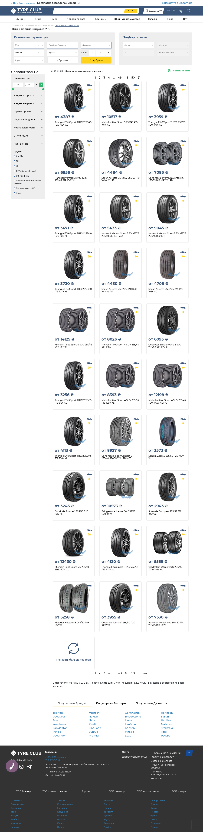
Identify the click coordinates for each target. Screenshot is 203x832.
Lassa (128, 720)
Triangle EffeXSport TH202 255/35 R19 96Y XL (73, 401)
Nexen (93, 720)
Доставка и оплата (161, 760)
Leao (128, 735)
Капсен (15, 827)
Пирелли (62, 815)
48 (120, 77)
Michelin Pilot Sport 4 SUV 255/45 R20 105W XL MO (167, 401)
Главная (14, 26)
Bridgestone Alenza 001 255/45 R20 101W (118, 512)
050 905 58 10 (52, 760)
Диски (38, 19)
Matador (166, 724)
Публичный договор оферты (163, 766)
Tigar (164, 731)
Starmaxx (167, 728)
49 (126, 77)
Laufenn (130, 724)
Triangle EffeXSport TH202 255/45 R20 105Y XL (73, 123)
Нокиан (108, 808)
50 (133, 77)
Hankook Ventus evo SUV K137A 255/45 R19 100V (165, 624)
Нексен (155, 811)
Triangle (58, 712)
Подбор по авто (76, 19)
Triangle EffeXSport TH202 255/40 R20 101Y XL (73, 234)
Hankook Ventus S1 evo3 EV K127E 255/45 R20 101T (167, 234)
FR (16, 161)
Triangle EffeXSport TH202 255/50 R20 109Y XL (166, 123)
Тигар (154, 819)
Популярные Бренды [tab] (72, 703)
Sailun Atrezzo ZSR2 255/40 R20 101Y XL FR (119, 290)
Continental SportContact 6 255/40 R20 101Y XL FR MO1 (117, 457)
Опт (185, 19)
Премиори (16, 800)
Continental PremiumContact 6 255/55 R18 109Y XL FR (166, 179)
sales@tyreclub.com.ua (177, 2)
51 (139, 77)
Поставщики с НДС (24, 188)
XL (16, 166)
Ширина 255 (47, 26)
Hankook (167, 712)
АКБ (54, 19)
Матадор (62, 808)
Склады (152, 19)
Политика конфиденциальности (163, 773)
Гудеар (154, 827)
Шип (17, 193)
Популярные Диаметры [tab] (151, 703)
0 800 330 (23, 2)
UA (168, 10)
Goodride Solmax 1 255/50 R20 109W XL (118, 624)
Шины (19, 19)
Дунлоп (108, 815)
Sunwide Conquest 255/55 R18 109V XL (164, 512)
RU (173, 10)
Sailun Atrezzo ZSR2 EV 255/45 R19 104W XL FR (121, 179)
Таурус (107, 819)
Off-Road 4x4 (21, 176)
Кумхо (154, 808)
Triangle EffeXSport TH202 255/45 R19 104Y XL (73, 457)
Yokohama (60, 724)
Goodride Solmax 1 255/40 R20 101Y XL (71, 512)
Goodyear (59, 716)
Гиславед (156, 823)
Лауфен (108, 827)
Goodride (59, 735)
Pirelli (92, 724)
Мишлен (108, 800)
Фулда (154, 815)
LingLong (95, 728)
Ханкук (61, 800)
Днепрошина (158, 800)
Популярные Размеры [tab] (111, 703)
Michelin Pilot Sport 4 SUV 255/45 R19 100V (120, 346)
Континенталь (64, 804)
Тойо (13, 811)
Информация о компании (166, 753)
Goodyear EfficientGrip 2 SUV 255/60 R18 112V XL (164, 346)
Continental (132, 712)
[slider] (13, 89)
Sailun (165, 716)
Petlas (57, 731)
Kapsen (130, 728)
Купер (60, 823)
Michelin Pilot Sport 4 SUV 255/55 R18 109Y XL (120, 401)
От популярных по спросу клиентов (84, 71)
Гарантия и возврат (162, 756)
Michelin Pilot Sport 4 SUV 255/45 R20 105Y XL (73, 346)
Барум (14, 815)
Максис (61, 819)
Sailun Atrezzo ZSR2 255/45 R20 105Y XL (165, 290)
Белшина (16, 808)
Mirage (129, 731)
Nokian (93, 716)
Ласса (107, 804)
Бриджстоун (17, 804)
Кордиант (62, 811)
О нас (170, 19)
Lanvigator (60, 728)
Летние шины (33, 26)
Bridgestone (133, 716)
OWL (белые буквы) (25, 171)
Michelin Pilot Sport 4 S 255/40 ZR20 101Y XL (72, 568)
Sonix (56, 720)
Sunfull (93, 731)
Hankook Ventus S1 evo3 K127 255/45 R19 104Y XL (71, 179)
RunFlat (19, 156)
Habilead (167, 720)
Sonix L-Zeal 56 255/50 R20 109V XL (166, 457)
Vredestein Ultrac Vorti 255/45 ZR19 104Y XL (165, 568)
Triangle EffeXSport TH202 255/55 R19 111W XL (120, 568)
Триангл (108, 811)
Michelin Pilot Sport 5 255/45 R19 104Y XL (120, 123)
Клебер (15, 819)
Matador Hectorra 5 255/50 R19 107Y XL (72, 624)
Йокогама (16, 823)
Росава (165, 735)
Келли (60, 827)
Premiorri (95, 735)
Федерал (109, 823)
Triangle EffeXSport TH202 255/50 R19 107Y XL (73, 290)
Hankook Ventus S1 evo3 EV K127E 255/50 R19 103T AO (120, 234)
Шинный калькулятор (127, 19)
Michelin (94, 712)
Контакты (156, 778)
